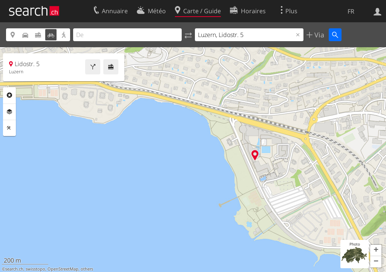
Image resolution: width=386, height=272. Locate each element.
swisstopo (35, 269)
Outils (9, 128)
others (87, 269)
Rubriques (9, 95)
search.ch (14, 269)
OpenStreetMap (62, 269)
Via (318, 34)
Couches (9, 112)
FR (351, 11)
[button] (375, 250)
